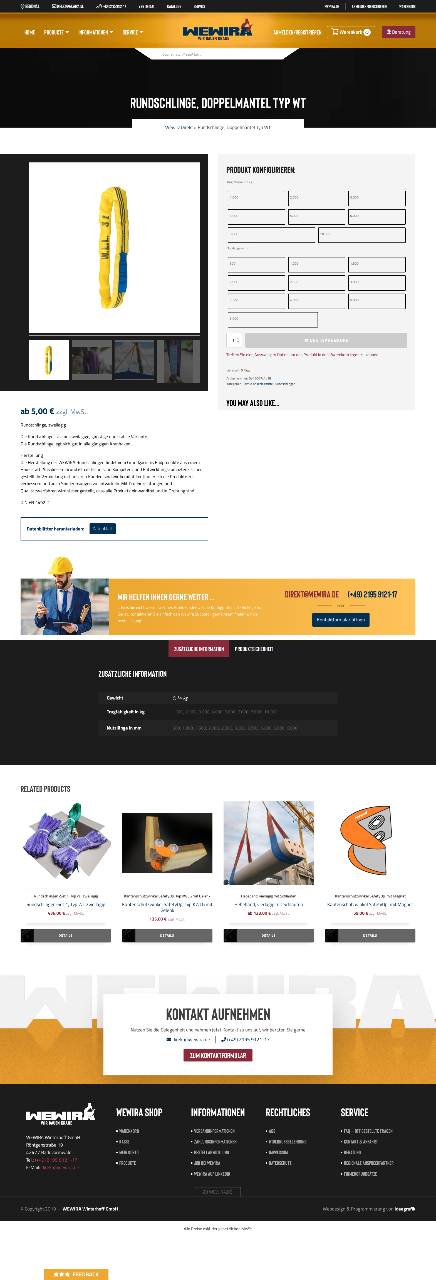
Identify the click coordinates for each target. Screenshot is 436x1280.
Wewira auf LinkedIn (212, 1173)
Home (29, 32)
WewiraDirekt (179, 127)
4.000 (234, 215)
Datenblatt (103, 528)
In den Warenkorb (326, 340)
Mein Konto (128, 1152)
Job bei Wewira (207, 1163)
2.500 (294, 281)
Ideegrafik (405, 1208)
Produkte (56, 32)
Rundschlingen (285, 383)
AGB (272, 1131)
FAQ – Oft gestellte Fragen (368, 1131)
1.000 (234, 197)
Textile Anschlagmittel (258, 383)
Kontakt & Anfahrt (361, 1141)
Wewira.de (331, 6)
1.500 (354, 263)
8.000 (234, 234)
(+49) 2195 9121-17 (111, 6)
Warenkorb (407, 6)
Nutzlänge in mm (238, 248)
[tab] (199, 648)
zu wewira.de (217, 1192)
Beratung (399, 32)
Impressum (278, 1152)
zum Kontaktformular (218, 1055)
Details (66, 935)
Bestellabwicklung (211, 1152)
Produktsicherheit (254, 648)
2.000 (294, 197)
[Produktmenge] (234, 340)
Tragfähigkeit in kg (239, 182)
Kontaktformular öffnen (341, 619)
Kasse (124, 1141)
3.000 (354, 197)
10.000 (325, 234)
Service (133, 32)
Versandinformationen (214, 1131)
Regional (30, 6)
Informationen (95, 32)
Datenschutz (280, 1163)
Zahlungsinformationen (215, 1141)
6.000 (354, 215)
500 (233, 263)
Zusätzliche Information (199, 648)
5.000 (294, 215)
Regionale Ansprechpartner (369, 1163)
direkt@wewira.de (68, 6)
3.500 (234, 300)
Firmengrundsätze (360, 1173)
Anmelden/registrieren (369, 6)
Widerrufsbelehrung (288, 1141)
